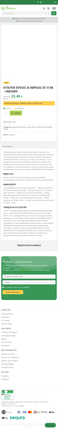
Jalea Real (31, 127)
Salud (6, 129)
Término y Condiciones (10, 357)
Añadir (15, 113)
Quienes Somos (7, 314)
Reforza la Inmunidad (44, 127)
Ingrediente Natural (19, 127)
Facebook (5, 376)
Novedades (5, 345)
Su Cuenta (5, 320)
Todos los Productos (9, 332)
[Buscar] (53, 13)
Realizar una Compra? (9, 361)
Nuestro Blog (6, 324)
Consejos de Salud (8, 335)
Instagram (5, 379)
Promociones (6, 342)
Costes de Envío (7, 367)
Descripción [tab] (7, 146)
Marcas (4, 339)
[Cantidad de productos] (6, 113)
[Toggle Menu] (54, 8)
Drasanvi (12, 135)
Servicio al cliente (7, 354)
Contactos (5, 317)
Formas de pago (7, 364)
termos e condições (22, 287)
